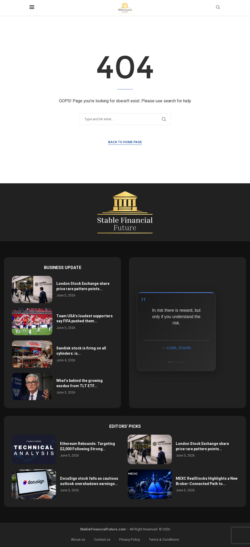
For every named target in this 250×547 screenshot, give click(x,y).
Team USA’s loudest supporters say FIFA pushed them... (84, 318)
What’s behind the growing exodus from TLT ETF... (79, 383)
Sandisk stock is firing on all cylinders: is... (81, 351)
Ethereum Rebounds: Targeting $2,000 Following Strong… (87, 446)
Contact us (102, 539)
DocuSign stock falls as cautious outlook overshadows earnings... (89, 481)
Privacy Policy (129, 539)
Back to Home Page (125, 142)
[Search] (218, 8)
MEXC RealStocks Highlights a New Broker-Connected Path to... (207, 481)
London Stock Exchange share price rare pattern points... (82, 286)
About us (78, 539)
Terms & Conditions (164, 539)
